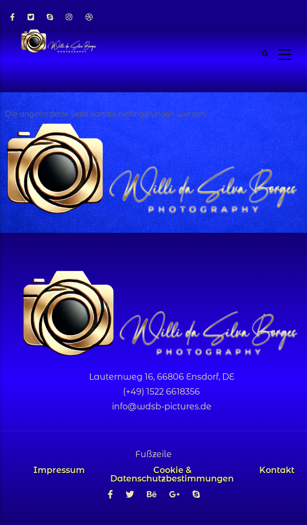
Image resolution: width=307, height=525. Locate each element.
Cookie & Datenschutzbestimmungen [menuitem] (172, 474)
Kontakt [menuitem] (276, 470)
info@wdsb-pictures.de (162, 406)
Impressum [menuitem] (59, 470)
